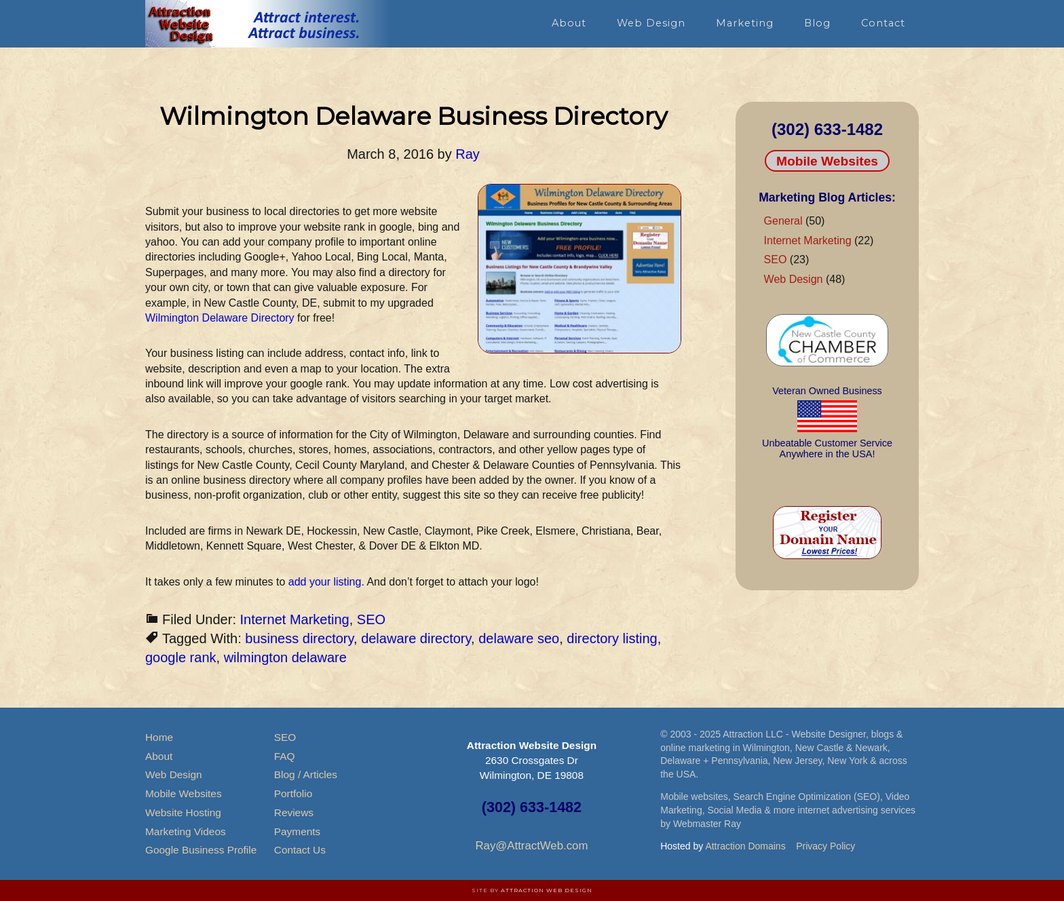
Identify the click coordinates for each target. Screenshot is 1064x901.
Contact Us (300, 850)
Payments (297, 831)
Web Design (793, 279)
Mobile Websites (827, 161)
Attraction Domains (745, 846)
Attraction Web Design (546, 890)
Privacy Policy (825, 846)
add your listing (325, 582)
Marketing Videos (185, 831)
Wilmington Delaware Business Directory (413, 116)
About (158, 756)
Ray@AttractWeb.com (531, 845)
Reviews (294, 812)
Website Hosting (183, 812)
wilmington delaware (285, 657)
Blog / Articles (305, 774)
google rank (180, 657)
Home (159, 737)
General (783, 221)
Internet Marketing (294, 619)
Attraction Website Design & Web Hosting (267, 23)
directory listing (612, 638)
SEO (371, 619)
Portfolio (293, 793)
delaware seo (518, 638)
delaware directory (416, 638)
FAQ (284, 756)
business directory (299, 638)
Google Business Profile (200, 850)
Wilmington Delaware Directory (219, 318)
